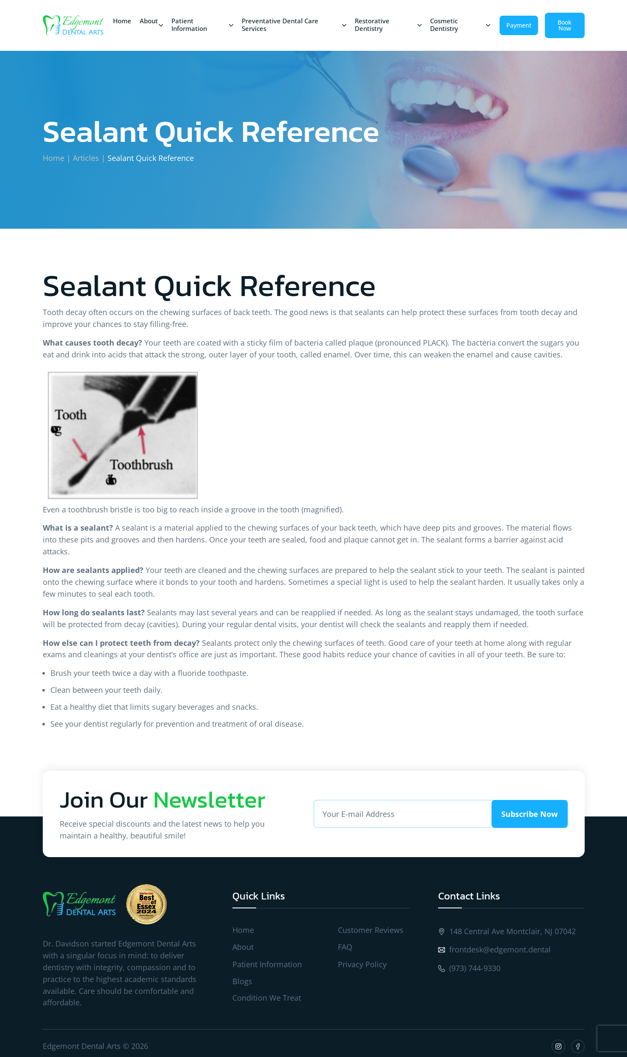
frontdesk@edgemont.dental (494, 950)
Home (53, 158)
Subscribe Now (529, 814)
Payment (518, 25)
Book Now (565, 25)
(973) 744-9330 (469, 968)
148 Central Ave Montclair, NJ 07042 (507, 931)
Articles (86, 158)
